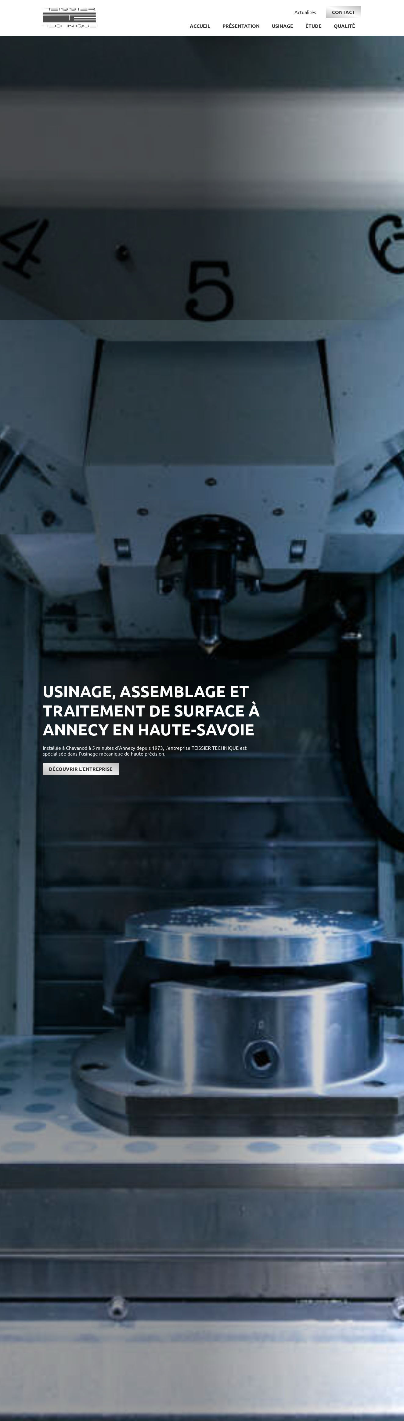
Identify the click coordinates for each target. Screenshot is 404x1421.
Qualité (344, 26)
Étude (313, 26)
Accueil (200, 26)
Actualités (305, 12)
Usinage (282, 26)
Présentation (241, 26)
